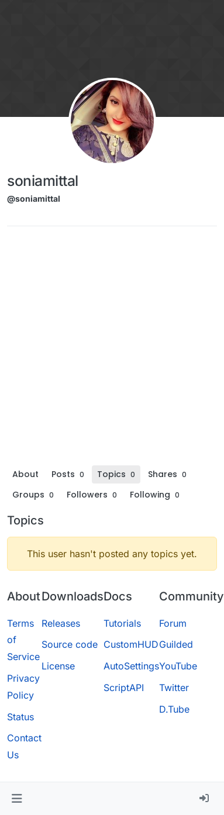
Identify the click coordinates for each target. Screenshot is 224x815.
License (58, 666)
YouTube (178, 666)
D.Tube (174, 709)
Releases (61, 623)
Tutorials (122, 623)
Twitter (174, 687)
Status (20, 717)
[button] (17, 798)
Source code (70, 644)
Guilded (176, 644)
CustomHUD (131, 644)
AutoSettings (131, 666)
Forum (173, 623)
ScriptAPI (124, 687)
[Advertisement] (109, 350)
